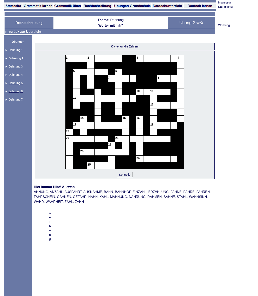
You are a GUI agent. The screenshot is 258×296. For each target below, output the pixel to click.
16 (138, 118)
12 (74, 97)
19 (67, 131)
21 (117, 138)
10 (138, 91)
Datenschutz (226, 6)
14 (82, 118)
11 (152, 91)
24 (138, 158)
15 (124, 118)
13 (152, 104)
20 (67, 138)
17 (74, 124)
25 (89, 164)
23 (82, 151)
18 (152, 124)
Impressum (225, 2)
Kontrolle (124, 174)
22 (109, 144)
